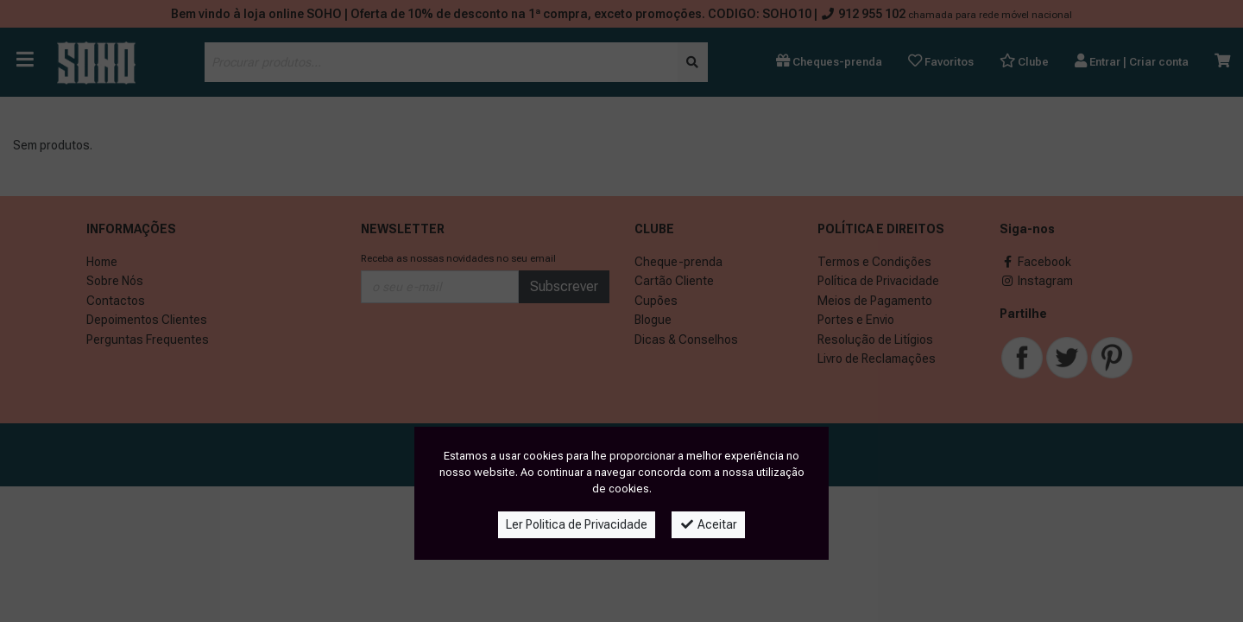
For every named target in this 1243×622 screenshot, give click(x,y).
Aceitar (708, 524)
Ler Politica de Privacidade (576, 524)
